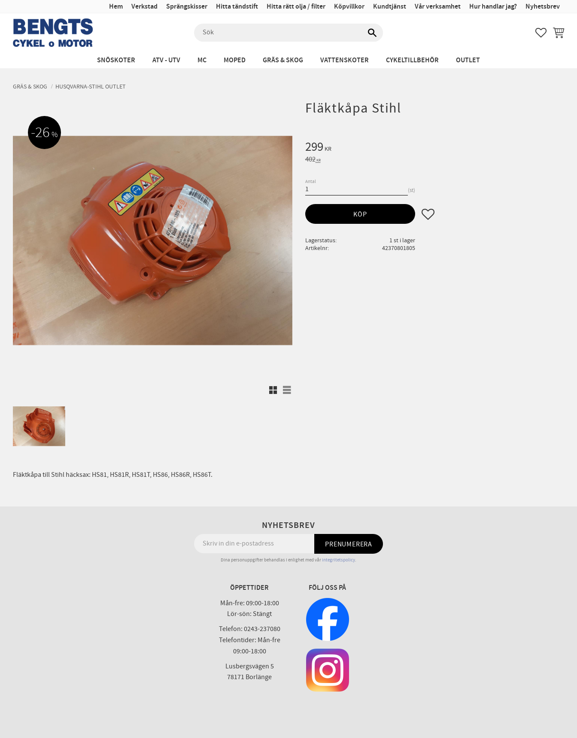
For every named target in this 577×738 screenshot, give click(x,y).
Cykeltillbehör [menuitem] (412, 60)
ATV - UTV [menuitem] (166, 60)
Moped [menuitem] (235, 60)
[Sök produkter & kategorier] (288, 33)
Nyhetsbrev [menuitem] (542, 6)
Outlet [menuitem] (468, 60)
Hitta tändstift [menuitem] (237, 6)
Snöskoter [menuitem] (116, 60)
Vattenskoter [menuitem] (344, 60)
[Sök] (372, 33)
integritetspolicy (338, 560)
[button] (541, 32)
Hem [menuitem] (116, 6)
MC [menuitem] (202, 60)
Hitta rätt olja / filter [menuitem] (296, 6)
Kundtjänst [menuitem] (389, 6)
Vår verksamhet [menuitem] (438, 6)
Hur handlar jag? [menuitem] (493, 6)
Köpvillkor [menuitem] (349, 6)
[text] (434, 148)
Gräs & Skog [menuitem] (283, 60)
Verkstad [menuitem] (144, 6)
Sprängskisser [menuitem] (186, 6)
